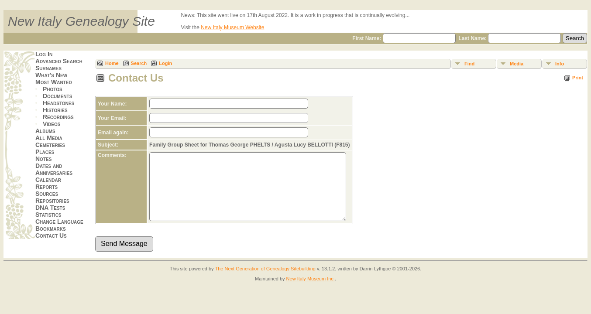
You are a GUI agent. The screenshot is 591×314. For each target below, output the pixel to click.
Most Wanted (53, 81)
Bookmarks (50, 228)
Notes (43, 158)
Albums (45, 130)
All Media (48, 137)
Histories (55, 109)
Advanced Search (58, 61)
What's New (51, 75)
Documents (57, 95)
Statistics (48, 214)
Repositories (52, 200)
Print (577, 77)
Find (469, 63)
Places (44, 151)
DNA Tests (50, 207)
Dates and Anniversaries (53, 169)
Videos (51, 123)
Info (559, 63)
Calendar (48, 179)
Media (516, 63)
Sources (46, 193)
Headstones (58, 102)
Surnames (48, 68)
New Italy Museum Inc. (310, 291)
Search (139, 63)
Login (165, 63)
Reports (46, 186)
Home (112, 63)
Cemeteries (50, 144)
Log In (43, 54)
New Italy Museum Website (232, 27)
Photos (52, 88)
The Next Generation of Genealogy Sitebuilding (265, 281)
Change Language (59, 221)
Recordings (58, 116)
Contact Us (51, 235)
